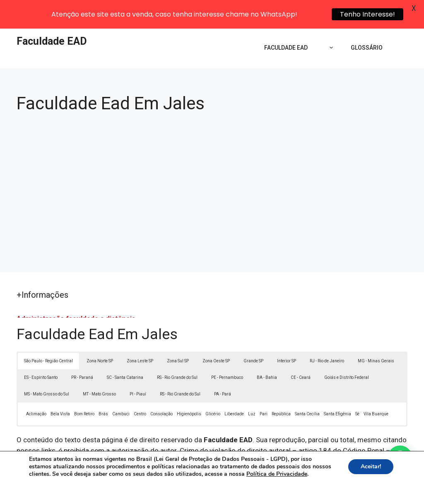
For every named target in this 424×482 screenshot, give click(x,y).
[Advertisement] (212, 159)
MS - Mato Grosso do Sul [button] (46, 367)
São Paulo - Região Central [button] (48, 334)
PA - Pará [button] (222, 367)
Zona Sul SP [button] (178, 334)
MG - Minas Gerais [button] (376, 334)
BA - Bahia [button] (267, 350)
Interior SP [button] (286, 334)
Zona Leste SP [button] (140, 334)
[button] (400, 458)
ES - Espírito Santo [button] (41, 350)
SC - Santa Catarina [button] (125, 350)
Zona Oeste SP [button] (216, 334)
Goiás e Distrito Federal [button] (346, 350)
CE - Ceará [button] (301, 350)
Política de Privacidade (269, 469)
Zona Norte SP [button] (100, 334)
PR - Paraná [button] (82, 350)
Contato (364, 469)
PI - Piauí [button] (138, 367)
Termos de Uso (326, 469)
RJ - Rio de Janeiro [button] (327, 334)
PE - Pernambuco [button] (227, 350)
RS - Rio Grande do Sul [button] (177, 350)
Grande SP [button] (253, 334)
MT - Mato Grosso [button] (99, 367)
